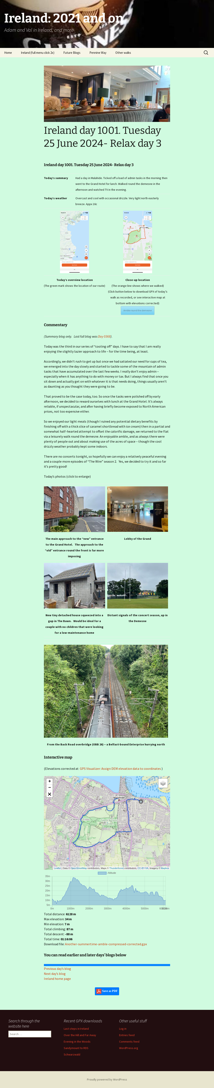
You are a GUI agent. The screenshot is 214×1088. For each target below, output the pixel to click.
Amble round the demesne (138, 310)
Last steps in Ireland (76, 1028)
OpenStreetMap (79, 868)
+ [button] (49, 782)
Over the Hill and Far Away (80, 1035)
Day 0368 (104, 336)
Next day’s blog (55, 974)
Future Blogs (71, 53)
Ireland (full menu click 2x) (37, 53)
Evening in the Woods (77, 1041)
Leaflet (57, 868)
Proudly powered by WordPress (107, 1079)
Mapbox (165, 868)
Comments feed (129, 1041)
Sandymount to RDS (76, 1048)
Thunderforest (116, 868)
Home (8, 53)
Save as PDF (107, 991)
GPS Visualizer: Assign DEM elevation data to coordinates (120, 768)
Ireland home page (57, 979)
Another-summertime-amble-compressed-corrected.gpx (106, 944)
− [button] (49, 788)
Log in (122, 1028)
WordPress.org (128, 1048)
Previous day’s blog (57, 969)
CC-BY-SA (143, 868)
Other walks (123, 53)
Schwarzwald (72, 1054)
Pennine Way (97, 53)
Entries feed (127, 1035)
